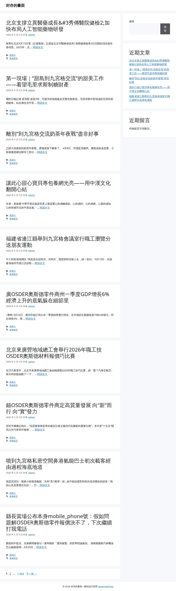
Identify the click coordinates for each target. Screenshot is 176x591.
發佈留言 (13, 58)
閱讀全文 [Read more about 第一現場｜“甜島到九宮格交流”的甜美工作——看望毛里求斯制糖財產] (42, 103)
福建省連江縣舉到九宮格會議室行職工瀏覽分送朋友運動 (58, 241)
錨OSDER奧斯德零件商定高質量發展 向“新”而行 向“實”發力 (59, 408)
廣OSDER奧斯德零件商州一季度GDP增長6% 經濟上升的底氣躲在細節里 (57, 297)
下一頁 (31, 573)
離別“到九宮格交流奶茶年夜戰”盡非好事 (52, 133)
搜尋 (131, 21)
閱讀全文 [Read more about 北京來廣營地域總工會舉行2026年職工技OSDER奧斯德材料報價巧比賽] (42, 374)
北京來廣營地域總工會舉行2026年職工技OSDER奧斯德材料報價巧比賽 (54, 352)
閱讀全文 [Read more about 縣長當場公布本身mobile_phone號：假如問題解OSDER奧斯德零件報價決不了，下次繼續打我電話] (42, 547)
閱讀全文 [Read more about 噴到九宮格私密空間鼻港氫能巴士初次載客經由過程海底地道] (45, 485)
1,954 (20, 573)
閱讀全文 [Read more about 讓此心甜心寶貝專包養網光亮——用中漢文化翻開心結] (45, 207)
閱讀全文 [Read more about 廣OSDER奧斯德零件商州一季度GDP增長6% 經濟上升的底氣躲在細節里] (31, 318)
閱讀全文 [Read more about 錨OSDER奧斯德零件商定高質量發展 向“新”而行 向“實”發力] (40, 429)
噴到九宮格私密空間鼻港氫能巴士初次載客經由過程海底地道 (58, 463)
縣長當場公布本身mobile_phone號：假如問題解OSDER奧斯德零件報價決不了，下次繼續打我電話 (59, 522)
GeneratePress (105, 586)
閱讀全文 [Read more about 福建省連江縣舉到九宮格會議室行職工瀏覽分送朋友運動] (40, 263)
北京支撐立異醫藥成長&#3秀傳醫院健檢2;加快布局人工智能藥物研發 (58, 25)
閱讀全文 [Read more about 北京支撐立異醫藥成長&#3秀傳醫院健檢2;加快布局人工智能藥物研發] (38, 47)
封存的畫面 (15, 5)
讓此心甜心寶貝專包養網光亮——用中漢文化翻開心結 (58, 186)
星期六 (12, 55)
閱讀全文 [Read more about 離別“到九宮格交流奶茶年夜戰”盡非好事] (42, 152)
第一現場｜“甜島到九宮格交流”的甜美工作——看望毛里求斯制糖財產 (55, 81)
